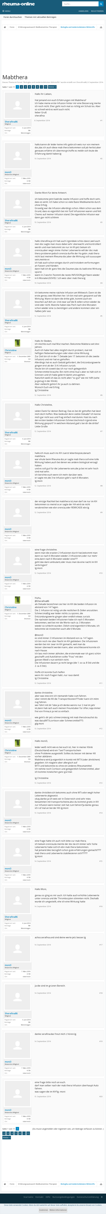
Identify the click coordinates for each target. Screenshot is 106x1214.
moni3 (8, 172)
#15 (100, 861)
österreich (27, 183)
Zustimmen (43, 1210)
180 (29, 130)
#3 (101, 222)
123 (29, 359)
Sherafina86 (81, 82)
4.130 (29, 181)
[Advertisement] (53, 50)
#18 (100, 993)
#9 (101, 512)
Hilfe (48, 1197)
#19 (100, 1041)
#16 (100, 906)
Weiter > (52, 87)
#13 (100, 783)
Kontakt (39, 1197)
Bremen (27, 361)
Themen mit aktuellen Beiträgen (40, 17)
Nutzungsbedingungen (63, 1197)
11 (45, 87)
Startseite (28, 1197)
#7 (101, 431)
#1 (101, 120)
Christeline (11, 350)
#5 (101, 316)
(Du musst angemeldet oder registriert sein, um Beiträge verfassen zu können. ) (68, 1129)
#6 (101, 395)
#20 (100, 1096)
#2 (101, 158)
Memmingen (26, 133)
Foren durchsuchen (13, 17)
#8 (101, 486)
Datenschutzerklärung (88, 1197)
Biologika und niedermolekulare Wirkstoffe (41, 82)
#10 (100, 573)
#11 (100, 683)
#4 (101, 283)
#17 (100, 945)
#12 (100, 728)
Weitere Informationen (58, 1210)
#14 (100, 813)
